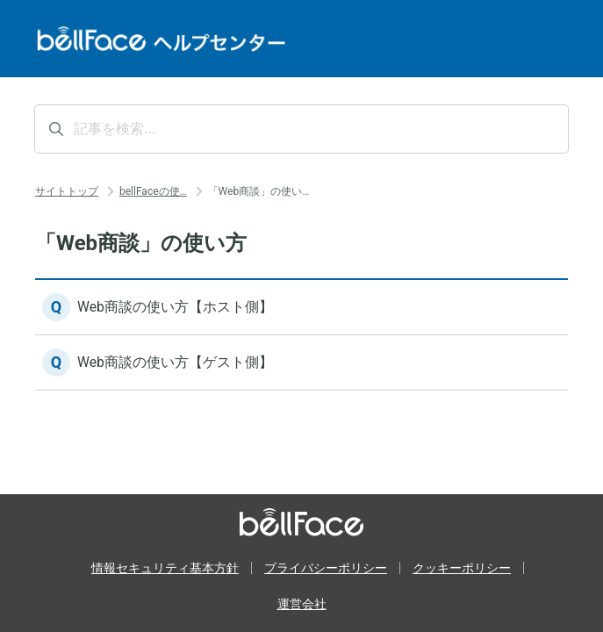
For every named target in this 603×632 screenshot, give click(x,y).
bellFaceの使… (153, 191)
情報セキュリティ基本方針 (165, 568)
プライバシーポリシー (325, 568)
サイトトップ (66, 191)
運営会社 (302, 604)
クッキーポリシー (462, 568)
